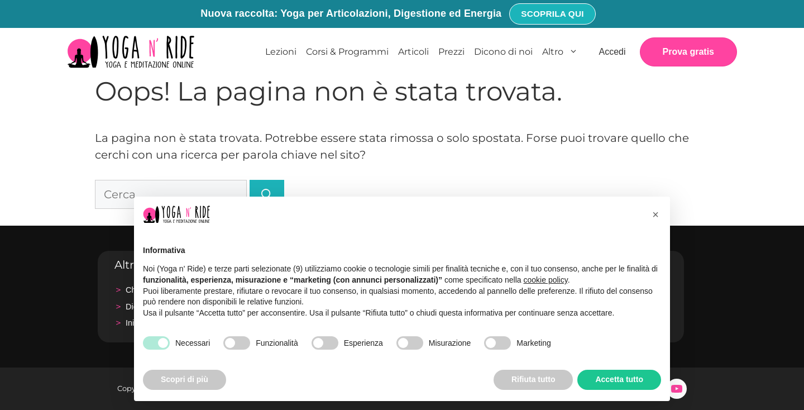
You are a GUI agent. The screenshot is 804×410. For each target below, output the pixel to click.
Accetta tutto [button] (619, 379)
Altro (562, 52)
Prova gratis (688, 51)
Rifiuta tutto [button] (533, 379)
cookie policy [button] (546, 279)
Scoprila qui (552, 13)
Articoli (413, 51)
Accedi (612, 51)
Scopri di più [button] (184, 379)
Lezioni (280, 51)
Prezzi (451, 51)
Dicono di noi (503, 51)
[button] (655, 214)
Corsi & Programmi (347, 51)
